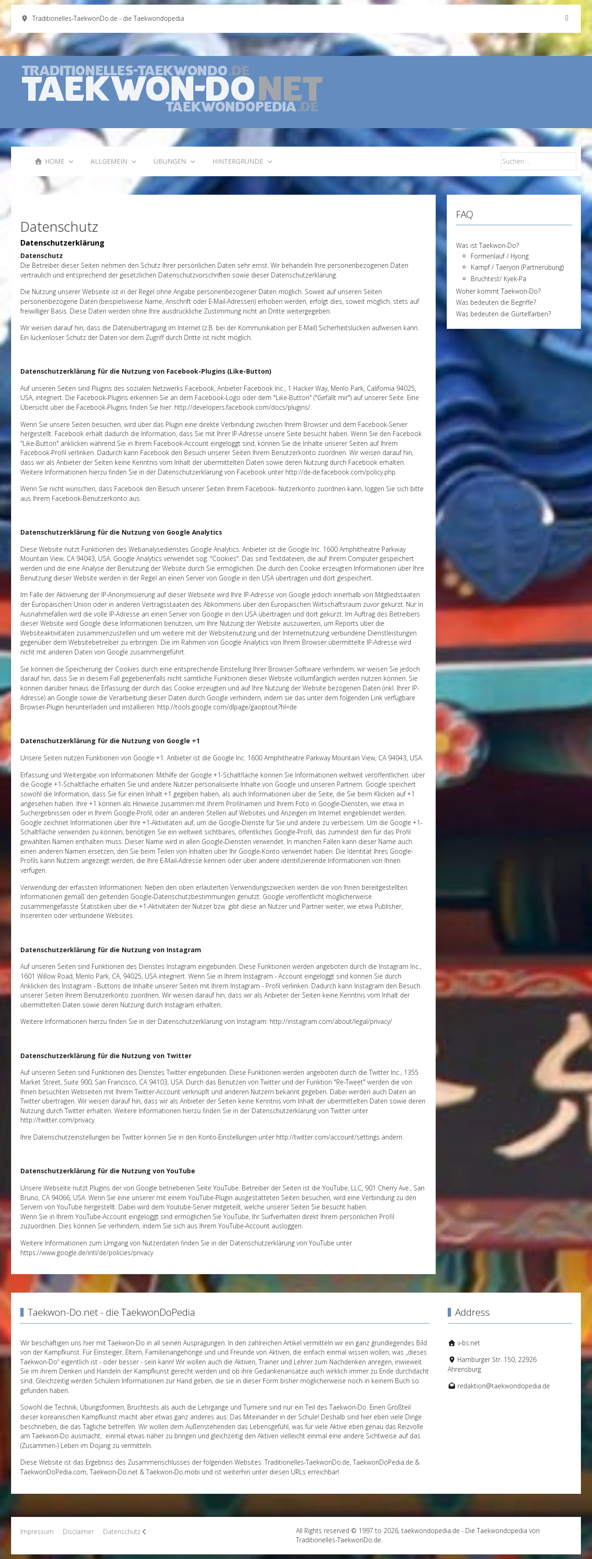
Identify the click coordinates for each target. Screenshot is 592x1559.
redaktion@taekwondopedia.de (503, 1385)
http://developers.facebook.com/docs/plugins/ (242, 407)
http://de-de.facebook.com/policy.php (340, 472)
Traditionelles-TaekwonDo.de (307, 1462)
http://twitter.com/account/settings (328, 1137)
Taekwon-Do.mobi (173, 1471)
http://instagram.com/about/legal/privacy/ (331, 1021)
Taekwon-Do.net (114, 1471)
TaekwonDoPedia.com (53, 1471)
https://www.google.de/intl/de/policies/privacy (86, 1252)
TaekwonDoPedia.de (383, 1462)
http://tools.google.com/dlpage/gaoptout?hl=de (227, 706)
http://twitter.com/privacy (57, 1119)
